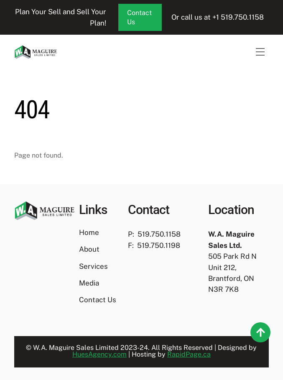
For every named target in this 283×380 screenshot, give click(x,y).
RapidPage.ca (189, 354)
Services (93, 266)
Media (89, 283)
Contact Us (139, 17)
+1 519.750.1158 (238, 17)
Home (89, 232)
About (89, 249)
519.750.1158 (159, 234)
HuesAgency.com (99, 354)
